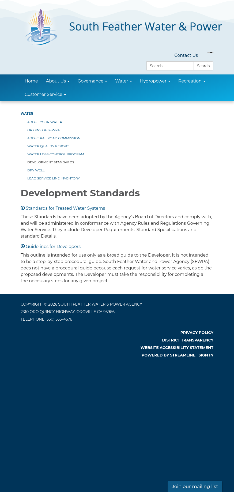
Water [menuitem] (121, 81)
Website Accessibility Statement (177, 347)
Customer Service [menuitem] (43, 94)
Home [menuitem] (31, 81)
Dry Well (36, 170)
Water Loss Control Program (55, 154)
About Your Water (44, 122)
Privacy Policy (196, 332)
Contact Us (186, 55)
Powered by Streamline (168, 355)
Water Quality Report (48, 146)
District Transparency (187, 340)
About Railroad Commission (53, 138)
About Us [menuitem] (56, 81)
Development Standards (50, 162)
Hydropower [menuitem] (153, 81)
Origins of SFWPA (43, 130)
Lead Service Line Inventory (53, 178)
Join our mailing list (195, 486)
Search (203, 65)
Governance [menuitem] (90, 81)
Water (27, 113)
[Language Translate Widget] (210, 52)
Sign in (206, 355)
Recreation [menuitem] (190, 81)
